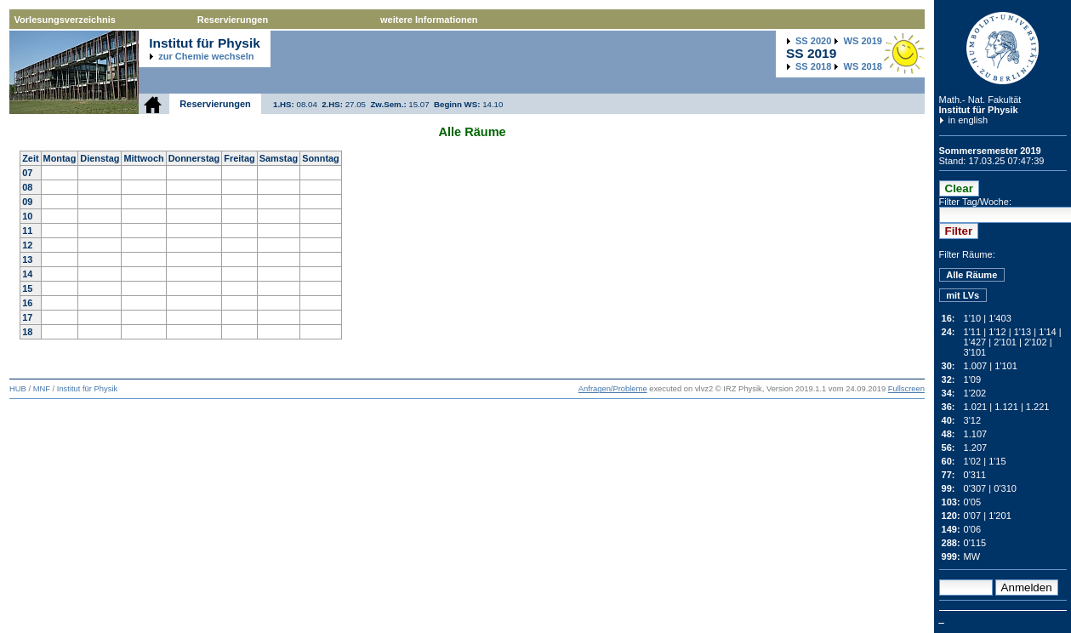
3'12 (973, 420)
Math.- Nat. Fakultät (980, 99)
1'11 (973, 332)
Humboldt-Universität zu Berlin (1003, 48)
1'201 (999, 515)
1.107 (976, 434)
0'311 (975, 475)
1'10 (973, 318)
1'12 (997, 332)
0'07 (973, 515)
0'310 (1005, 488)
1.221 (1038, 407)
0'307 (975, 488)
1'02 (973, 461)
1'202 (975, 393)
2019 (863, 41)
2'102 (1035, 342)
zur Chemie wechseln (206, 56)
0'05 (973, 502)
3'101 (975, 352)
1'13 (1023, 332)
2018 (813, 66)
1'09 (973, 379)
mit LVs (962, 295)
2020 (813, 41)
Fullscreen (906, 389)
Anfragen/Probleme (612, 389)
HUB (17, 389)
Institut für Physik (978, 110)
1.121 (1006, 407)
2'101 (1005, 342)
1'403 (999, 318)
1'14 (1048, 332)
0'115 (975, 543)
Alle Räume (971, 275)
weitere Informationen (429, 19)
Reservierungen (232, 19)
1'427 (975, 342)
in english (968, 120)
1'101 (1005, 366)
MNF (41, 389)
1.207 (976, 447)
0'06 (973, 529)
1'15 (997, 461)
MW (972, 556)
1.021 (976, 407)
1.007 (976, 366)
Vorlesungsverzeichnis (65, 19)
